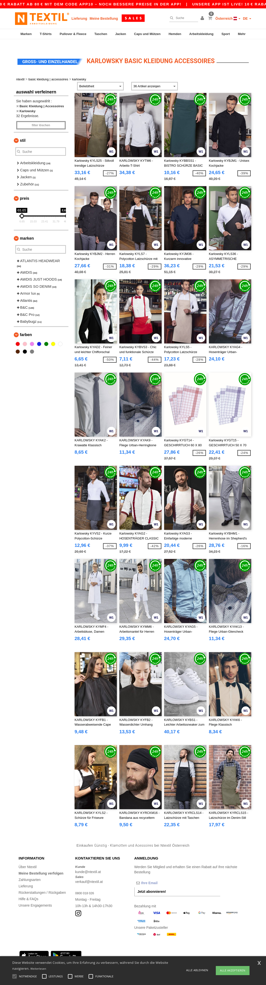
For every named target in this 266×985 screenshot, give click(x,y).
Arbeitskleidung (201, 34)
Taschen (100, 34)
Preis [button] (24, 190)
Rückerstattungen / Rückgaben (42, 884)
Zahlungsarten (30, 871)
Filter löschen (41, 117)
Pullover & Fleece (73, 34)
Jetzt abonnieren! (152, 883)
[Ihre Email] (160, 874)
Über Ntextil (28, 858)
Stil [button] (23, 132)
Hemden (175, 34)
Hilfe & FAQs (28, 891)
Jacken (120, 34)
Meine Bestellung (104, 18)
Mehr (242, 34)
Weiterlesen (38, 968)
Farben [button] (26, 326)
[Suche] (182, 18)
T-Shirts (45, 34)
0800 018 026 (85, 885)
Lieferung (79, 18)
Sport (225, 34)
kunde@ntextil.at (88, 863)
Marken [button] (27, 230)
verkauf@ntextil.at (89, 873)
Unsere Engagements (35, 897)
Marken (26, 34)
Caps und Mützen (147, 34)
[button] (203, 18)
